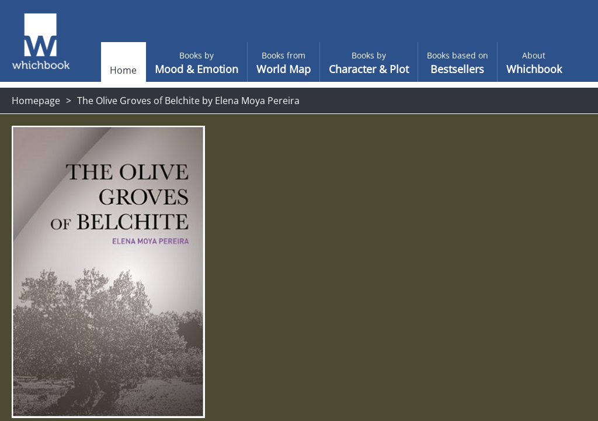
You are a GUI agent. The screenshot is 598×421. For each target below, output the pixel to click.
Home (102, 70)
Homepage (36, 100)
